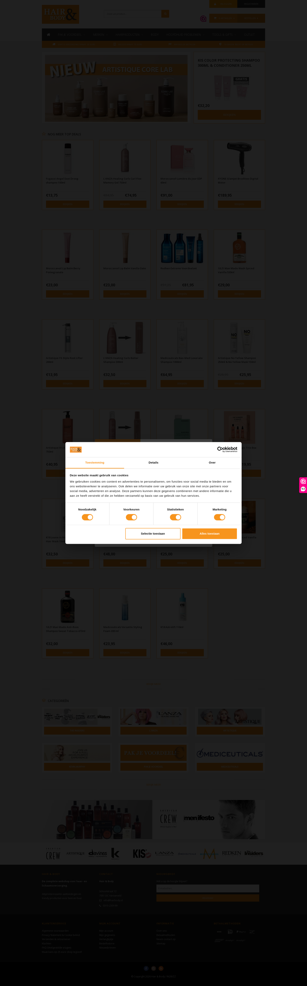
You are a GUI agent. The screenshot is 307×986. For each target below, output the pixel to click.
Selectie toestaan (153, 533)
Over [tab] (212, 462)
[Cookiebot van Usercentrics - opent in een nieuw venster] (220, 450)
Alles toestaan (210, 533)
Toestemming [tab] (94, 462)
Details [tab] (153, 462)
